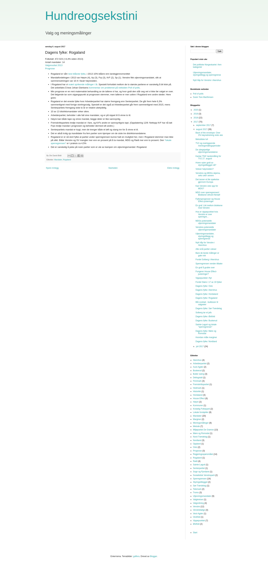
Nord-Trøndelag (200, 437)
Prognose (50, 68)
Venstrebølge (199, 510)
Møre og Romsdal (201, 433)
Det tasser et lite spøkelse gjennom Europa (207, 180)
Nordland (197, 440)
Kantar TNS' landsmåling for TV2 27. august (208, 157)
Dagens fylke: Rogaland (206, 298)
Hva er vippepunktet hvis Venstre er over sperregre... (207, 214)
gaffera (136, 556)
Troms (196, 492)
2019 (196, 114)
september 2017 (203, 125)
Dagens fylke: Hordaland (207, 294)
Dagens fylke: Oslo (204, 286)
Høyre (196, 402)
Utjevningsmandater (202, 496)
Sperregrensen (199, 478)
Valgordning (198, 503)
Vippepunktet (199, 520)
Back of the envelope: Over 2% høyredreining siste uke (209, 134)
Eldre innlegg (173, 168)
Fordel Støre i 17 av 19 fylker (209, 282)
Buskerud (197, 370)
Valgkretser (198, 499)
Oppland (197, 444)
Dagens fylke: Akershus (206, 290)
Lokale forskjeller (200, 412)
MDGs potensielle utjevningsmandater (206, 222)
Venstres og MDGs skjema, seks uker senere (208, 174)
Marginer (197, 419)
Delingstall (197, 377)
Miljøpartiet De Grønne (203, 430)
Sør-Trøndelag (199, 485)
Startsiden (113, 168)
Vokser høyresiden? (205, 169)
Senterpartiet (199, 468)
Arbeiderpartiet (199, 363)
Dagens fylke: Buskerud (206, 320)
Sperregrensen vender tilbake (209, 263)
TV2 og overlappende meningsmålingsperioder (208, 144)
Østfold (196, 524)
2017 (196, 122)
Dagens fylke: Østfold (205, 316)
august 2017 (202, 129)
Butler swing (198, 374)
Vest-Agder (198, 513)
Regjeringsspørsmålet (203, 454)
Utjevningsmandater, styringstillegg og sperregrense (207, 73)
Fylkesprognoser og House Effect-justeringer (208, 200)
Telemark (197, 489)
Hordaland (197, 395)
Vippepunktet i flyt (204, 278)
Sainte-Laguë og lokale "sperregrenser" (206, 325)
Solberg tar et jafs (204, 312)
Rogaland (67, 160)
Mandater (58, 160)
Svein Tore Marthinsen (203, 97)
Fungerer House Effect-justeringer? (206, 272)
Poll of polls (198, 94)
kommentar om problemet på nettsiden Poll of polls (114, 87)
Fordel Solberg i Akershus (207, 259)
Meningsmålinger (201, 423)
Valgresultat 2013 (54, 65)
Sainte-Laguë (199, 464)
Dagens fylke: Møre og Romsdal (206, 332)
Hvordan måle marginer (206, 337)
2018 (196, 118)
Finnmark (197, 381)
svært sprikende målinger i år (82, 84)
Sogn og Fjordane (201, 471)
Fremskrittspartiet (201, 384)
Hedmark (197, 388)
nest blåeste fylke (76, 74)
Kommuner (198, 405)
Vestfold (196, 517)
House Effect (199, 398)
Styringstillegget (200, 482)
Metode (196, 426)
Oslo (195, 447)
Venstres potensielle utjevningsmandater (206, 228)
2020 (196, 110)
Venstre (196, 506)
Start (195, 532)
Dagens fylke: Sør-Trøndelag (209, 308)
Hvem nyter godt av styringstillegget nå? (206, 163)
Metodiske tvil (202, 139)
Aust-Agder (198, 367)
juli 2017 (200, 346)
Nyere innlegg (52, 168)
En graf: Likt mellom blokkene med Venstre (209, 206)
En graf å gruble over (205, 267)
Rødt (195, 461)
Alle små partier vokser (206, 249)
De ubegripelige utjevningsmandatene (207, 150)
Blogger (153, 556)
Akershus (197, 360)
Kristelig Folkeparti (201, 409)
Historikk (197, 391)
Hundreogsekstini (91, 15)
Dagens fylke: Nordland (206, 341)
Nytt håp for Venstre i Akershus (207, 80)
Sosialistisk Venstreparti (204, 475)
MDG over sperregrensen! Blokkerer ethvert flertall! (208, 193)
